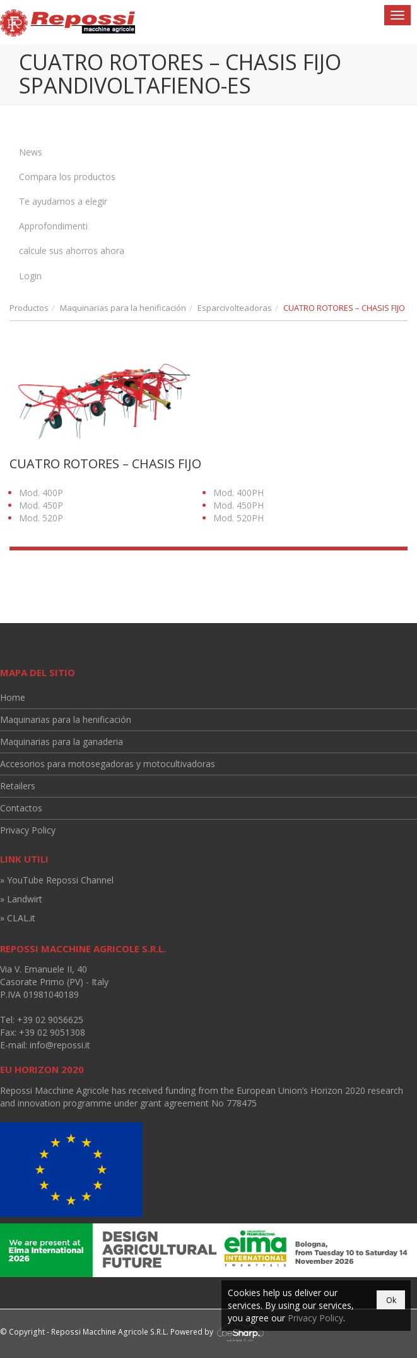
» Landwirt (21, 899)
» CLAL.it (17, 918)
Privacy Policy (28, 830)
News (30, 152)
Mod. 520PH (238, 518)
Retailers (17, 786)
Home (12, 697)
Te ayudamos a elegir (63, 201)
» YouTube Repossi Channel (57, 880)
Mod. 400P (41, 493)
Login (30, 276)
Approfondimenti (53, 226)
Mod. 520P (41, 518)
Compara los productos (67, 177)
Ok (391, 1300)
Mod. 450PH (238, 505)
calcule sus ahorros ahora (71, 251)
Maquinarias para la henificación (123, 307)
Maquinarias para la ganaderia (61, 742)
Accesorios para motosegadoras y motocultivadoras (107, 764)
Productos (29, 307)
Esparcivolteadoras (234, 307)
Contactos (21, 808)
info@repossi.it (60, 1045)
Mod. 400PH (238, 493)
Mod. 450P (41, 505)
